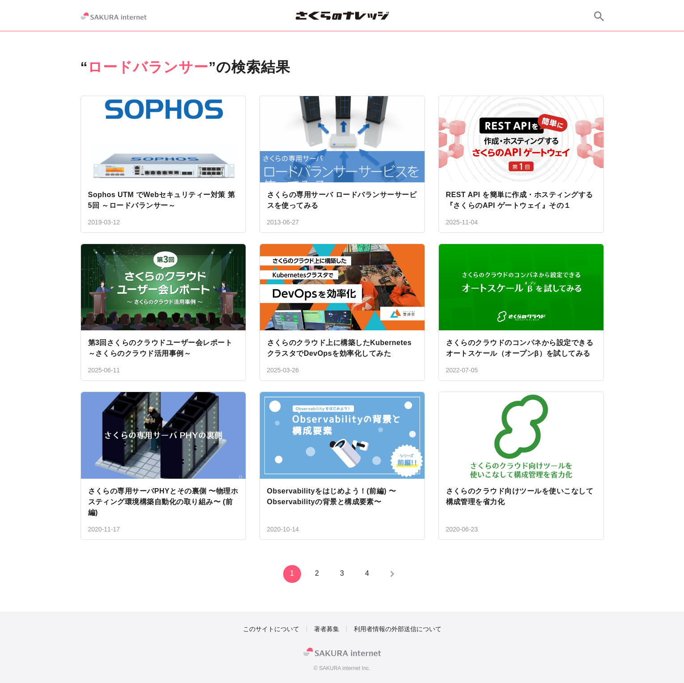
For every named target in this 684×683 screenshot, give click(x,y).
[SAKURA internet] (114, 16)
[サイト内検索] (599, 16)
